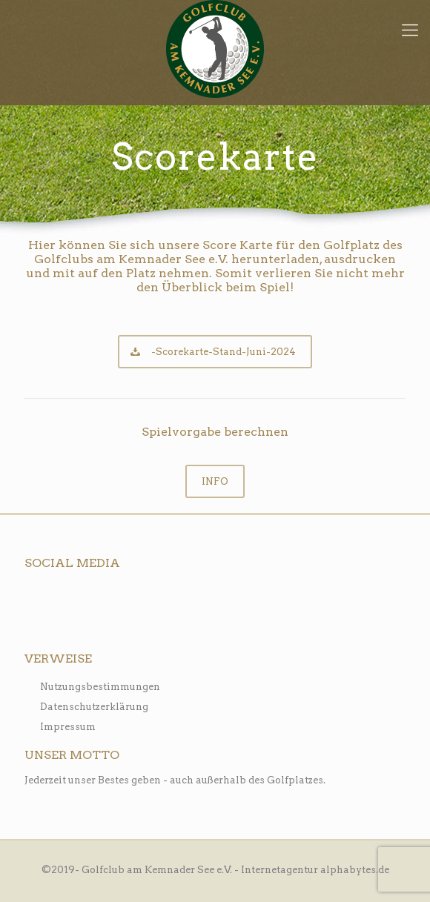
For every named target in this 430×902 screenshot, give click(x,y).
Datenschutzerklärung (94, 706)
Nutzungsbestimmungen (100, 686)
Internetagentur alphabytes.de (315, 869)
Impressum (68, 726)
